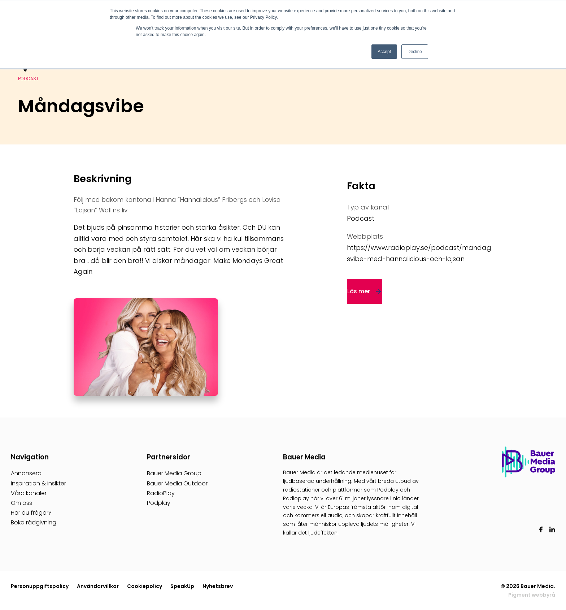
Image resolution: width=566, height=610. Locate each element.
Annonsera (26, 473)
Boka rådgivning (33, 522)
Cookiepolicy (144, 586)
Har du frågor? (31, 513)
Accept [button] (384, 51)
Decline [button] (415, 51)
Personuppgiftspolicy (40, 586)
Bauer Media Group (174, 473)
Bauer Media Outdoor (177, 483)
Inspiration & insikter (38, 483)
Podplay (158, 503)
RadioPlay (161, 493)
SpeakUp (182, 586)
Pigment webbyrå (531, 594)
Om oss (21, 503)
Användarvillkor (98, 586)
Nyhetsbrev (218, 586)
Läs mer (358, 291)
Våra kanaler (29, 493)
